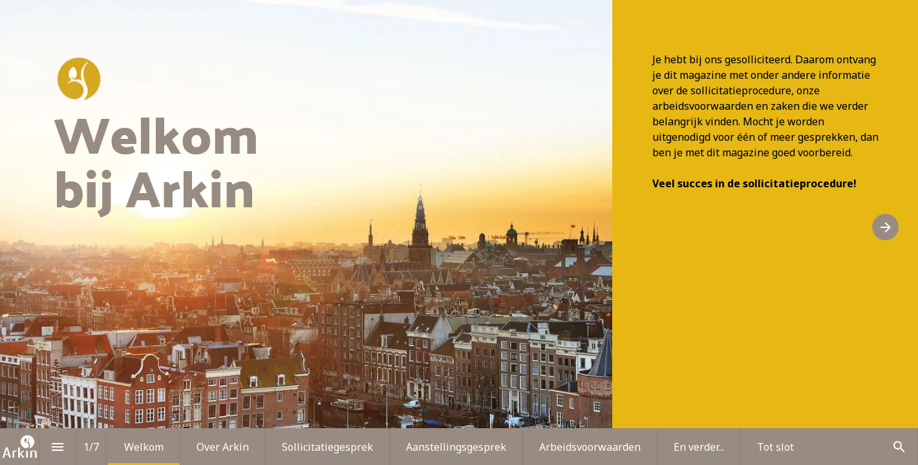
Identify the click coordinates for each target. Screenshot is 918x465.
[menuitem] (144, 446)
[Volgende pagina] (885, 227)
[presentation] (459, 232)
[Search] (899, 446)
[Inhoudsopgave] (57, 446)
